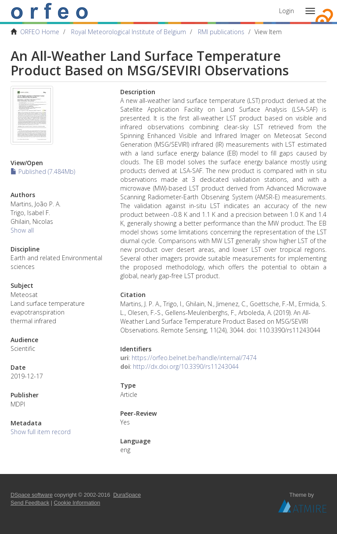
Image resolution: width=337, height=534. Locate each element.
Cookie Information (77, 503)
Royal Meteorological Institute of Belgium (128, 32)
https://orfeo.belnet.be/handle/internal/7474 (194, 358)
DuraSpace (127, 495)
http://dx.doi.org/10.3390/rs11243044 (186, 366)
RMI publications (221, 32)
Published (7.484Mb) (43, 171)
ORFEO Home (39, 32)
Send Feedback (30, 503)
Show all (22, 230)
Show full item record (41, 432)
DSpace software (32, 495)
